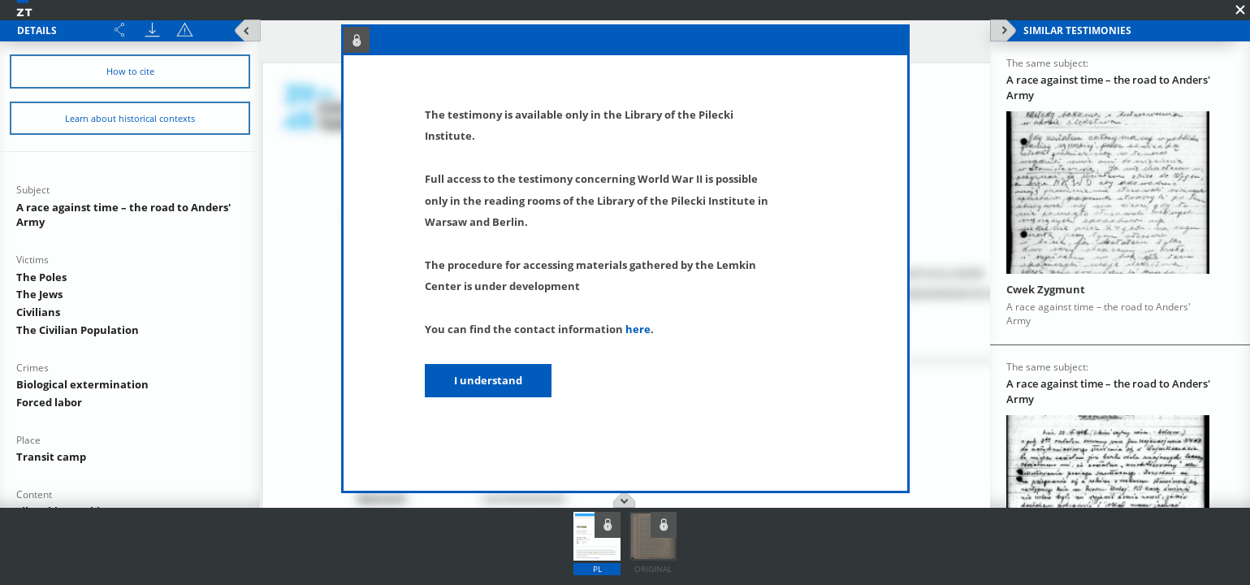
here (638, 329)
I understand (488, 380)
